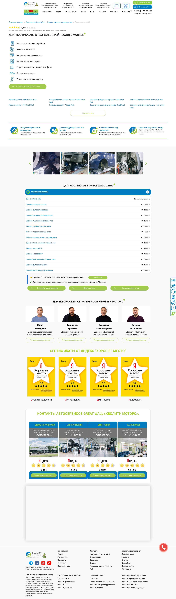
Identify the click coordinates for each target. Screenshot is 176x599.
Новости (125, 557)
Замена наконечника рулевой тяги (40, 259)
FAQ (91, 569)
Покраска (94, 578)
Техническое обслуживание (69, 575)
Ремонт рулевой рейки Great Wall (22, 100)
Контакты (114, 12)
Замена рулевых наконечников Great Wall (107, 105)
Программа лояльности (100, 554)
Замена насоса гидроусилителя (39, 270)
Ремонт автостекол (130, 585)
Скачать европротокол (131, 551)
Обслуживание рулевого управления (41, 237)
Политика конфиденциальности (39, 575)
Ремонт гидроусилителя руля (38, 232)
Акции (58, 12)
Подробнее (98, 278)
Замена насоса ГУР (34, 254)
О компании (63, 551)
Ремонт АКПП (63, 585)
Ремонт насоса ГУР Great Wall (21, 105)
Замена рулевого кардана (37, 210)
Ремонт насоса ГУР (34, 248)
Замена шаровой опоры (36, 204)
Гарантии (61, 563)
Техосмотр (126, 569)
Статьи (125, 560)
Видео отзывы (128, 566)
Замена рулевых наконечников (39, 215)
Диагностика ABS (33, 199)
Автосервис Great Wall (35, 22)
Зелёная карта (128, 554)
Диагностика (63, 578)
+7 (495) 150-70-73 (86, 7)
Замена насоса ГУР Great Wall (61, 105)
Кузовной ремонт (97, 575)
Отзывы (102, 12)
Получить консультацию (27, 86)
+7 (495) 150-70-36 (50, 7)
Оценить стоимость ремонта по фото (34, 67)
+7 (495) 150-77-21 (68, 7)
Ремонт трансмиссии (66, 581)
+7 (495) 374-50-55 (103, 7)
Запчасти (62, 560)
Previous (30, 163)
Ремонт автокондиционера (133, 588)
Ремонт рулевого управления (59, 22)
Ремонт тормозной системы (133, 578)
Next (145, 163)
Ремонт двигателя (65, 588)
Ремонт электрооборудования (102, 585)
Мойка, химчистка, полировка (102, 581)
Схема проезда (71, 12)
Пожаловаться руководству (101, 566)
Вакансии (126, 12)
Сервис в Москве (16, 22)
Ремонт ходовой (96, 588)
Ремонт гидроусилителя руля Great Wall (146, 100)
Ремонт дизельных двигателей (135, 581)
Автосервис (62, 557)
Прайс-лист (47, 12)
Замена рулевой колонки (36, 265)
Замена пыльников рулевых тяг (39, 221)
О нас (83, 12)
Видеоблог (126, 563)
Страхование (95, 557)
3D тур (92, 12)
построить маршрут (44, 475)
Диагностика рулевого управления (41, 243)
